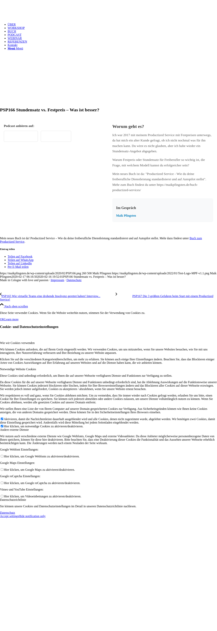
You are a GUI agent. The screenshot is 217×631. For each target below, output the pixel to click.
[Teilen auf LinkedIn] (20, 263)
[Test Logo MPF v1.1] (28, 18)
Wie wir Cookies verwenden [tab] (17, 343)
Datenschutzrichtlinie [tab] (13, 499)
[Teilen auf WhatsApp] (21, 260)
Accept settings (9, 516)
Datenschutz (73, 280)
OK (2, 319)
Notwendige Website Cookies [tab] (18, 369)
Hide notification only (32, 516)
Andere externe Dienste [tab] (14, 429)
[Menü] (15, 48)
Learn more (11, 319)
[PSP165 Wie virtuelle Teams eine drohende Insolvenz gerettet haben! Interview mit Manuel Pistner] (58, 296)
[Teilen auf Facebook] (20, 256)
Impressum (57, 280)
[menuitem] (112, 24)
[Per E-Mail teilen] (18, 266)
